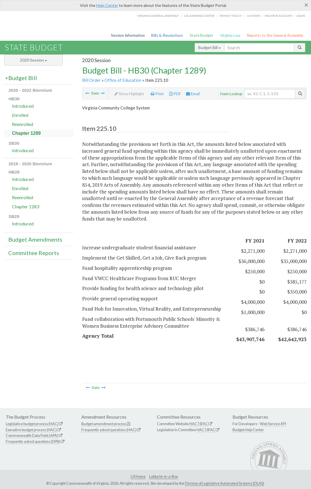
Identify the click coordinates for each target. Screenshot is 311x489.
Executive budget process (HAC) (31, 429)
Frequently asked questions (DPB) (33, 441)
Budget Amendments (35, 239)
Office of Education (123, 80)
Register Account (278, 15)
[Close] (306, 5)
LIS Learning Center (199, 15)
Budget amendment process (103, 423)
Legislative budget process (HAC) (32, 423)
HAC (193, 423)
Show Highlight (129, 93)
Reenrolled (22, 124)
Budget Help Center (248, 429)
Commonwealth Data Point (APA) (32, 435)
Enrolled (20, 115)
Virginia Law (230, 35)
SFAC (203, 423)
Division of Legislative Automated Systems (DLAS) (224, 483)
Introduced (23, 106)
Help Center (107, 5)
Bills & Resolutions (167, 35)
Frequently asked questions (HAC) (108, 429)
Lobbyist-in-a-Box (163, 476)
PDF (175, 93)
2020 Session (33, 60)
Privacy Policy (231, 15)
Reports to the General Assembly (275, 35)
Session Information (128, 35)
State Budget (201, 35)
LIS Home (138, 476)
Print (157, 93)
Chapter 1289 (26, 133)
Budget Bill (209, 47)
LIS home (253, 15)
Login (300, 15)
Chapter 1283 (25, 206)
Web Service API (273, 423)
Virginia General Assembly (158, 15)
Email (193, 93)
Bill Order (91, 80)
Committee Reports (33, 252)
